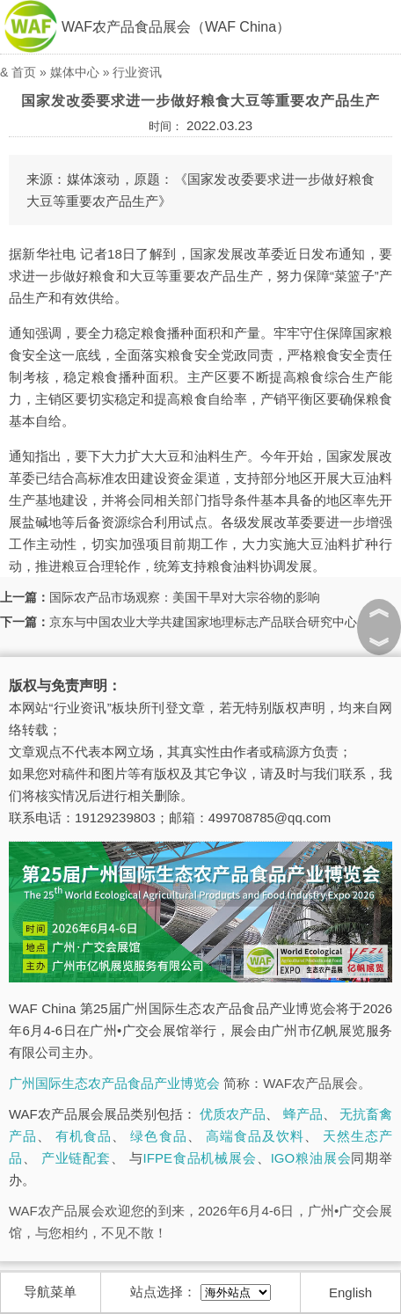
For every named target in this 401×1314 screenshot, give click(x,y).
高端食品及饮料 (255, 1135)
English (350, 1292)
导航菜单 (50, 1291)
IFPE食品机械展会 (200, 1157)
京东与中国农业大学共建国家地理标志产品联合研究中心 (203, 622)
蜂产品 (303, 1113)
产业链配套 (76, 1157)
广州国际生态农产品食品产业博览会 (114, 1083)
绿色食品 (158, 1135)
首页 (23, 72)
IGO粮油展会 (311, 1157)
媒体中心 (74, 72)
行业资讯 (137, 72)
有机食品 (83, 1135)
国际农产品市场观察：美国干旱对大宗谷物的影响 (184, 597)
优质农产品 (233, 1113)
